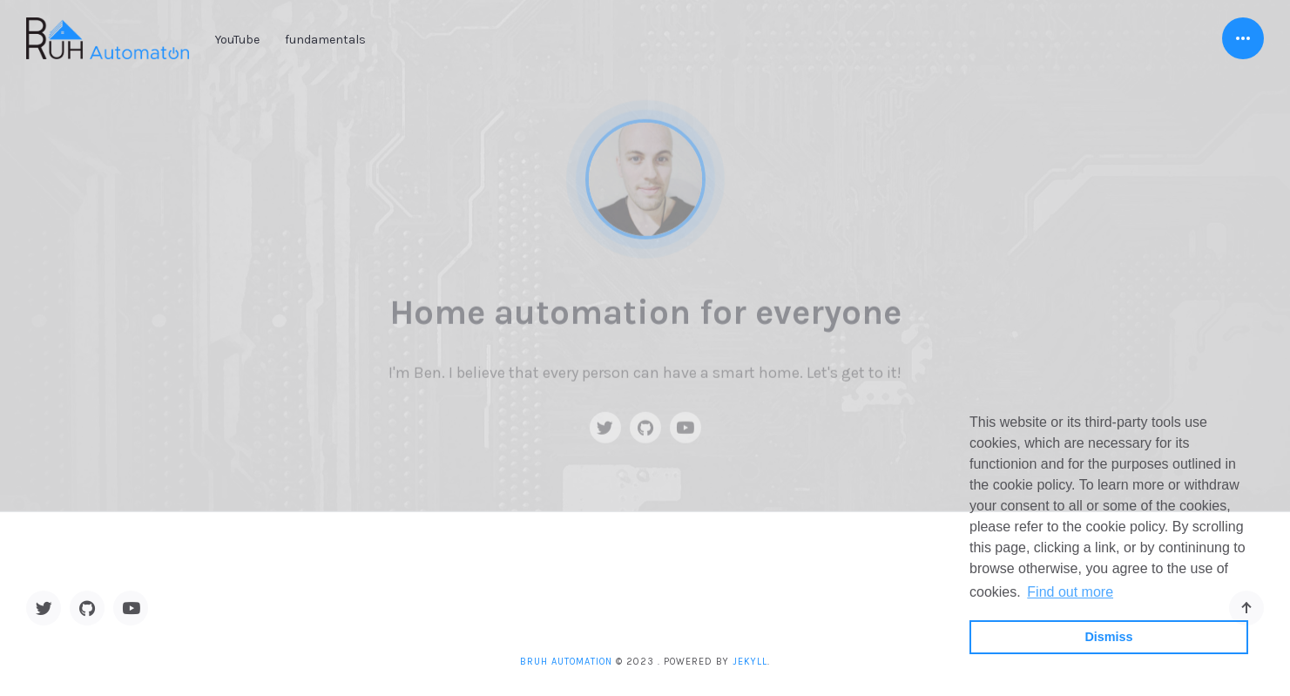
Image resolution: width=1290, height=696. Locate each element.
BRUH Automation (566, 661)
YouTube (237, 39)
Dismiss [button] (1108, 637)
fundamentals (325, 39)
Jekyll (750, 661)
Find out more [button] (1070, 592)
